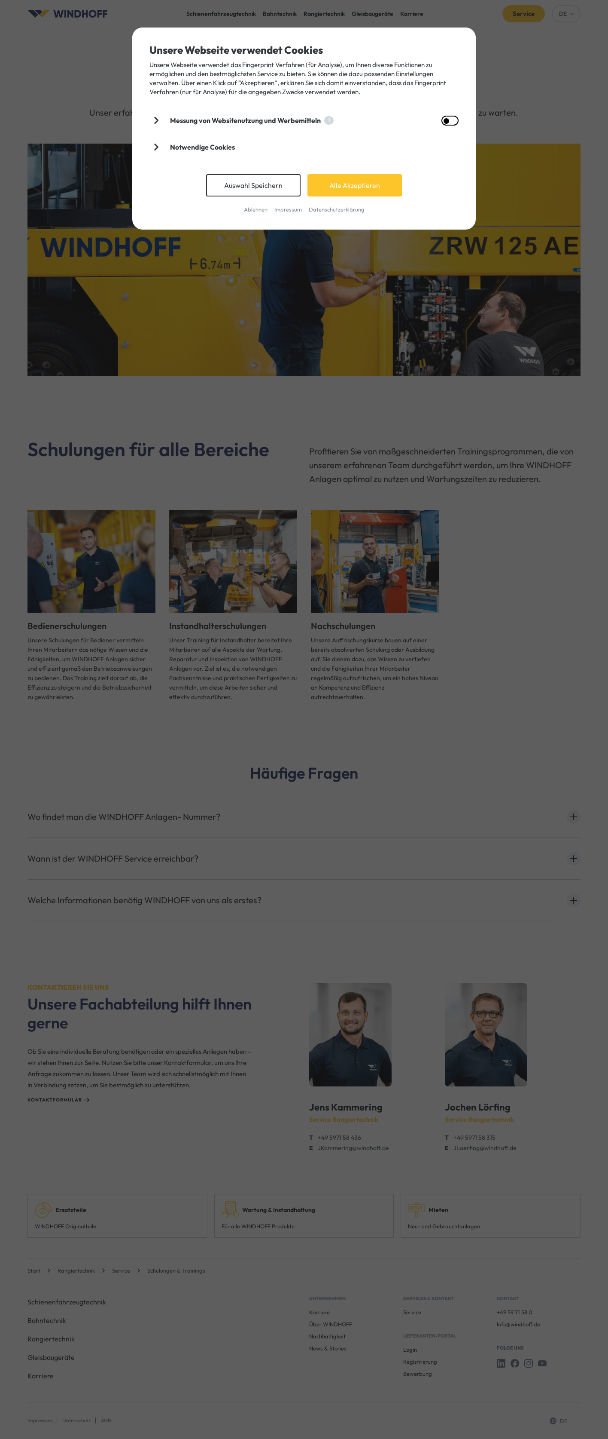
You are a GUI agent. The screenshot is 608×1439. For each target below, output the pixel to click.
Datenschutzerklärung (337, 209)
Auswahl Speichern (253, 185)
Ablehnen (256, 209)
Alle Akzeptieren (354, 185)
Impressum (288, 209)
